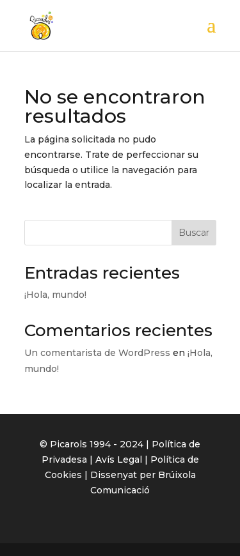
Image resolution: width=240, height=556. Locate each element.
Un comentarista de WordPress (97, 353)
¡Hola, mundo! (55, 294)
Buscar (194, 232)
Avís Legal (118, 459)
